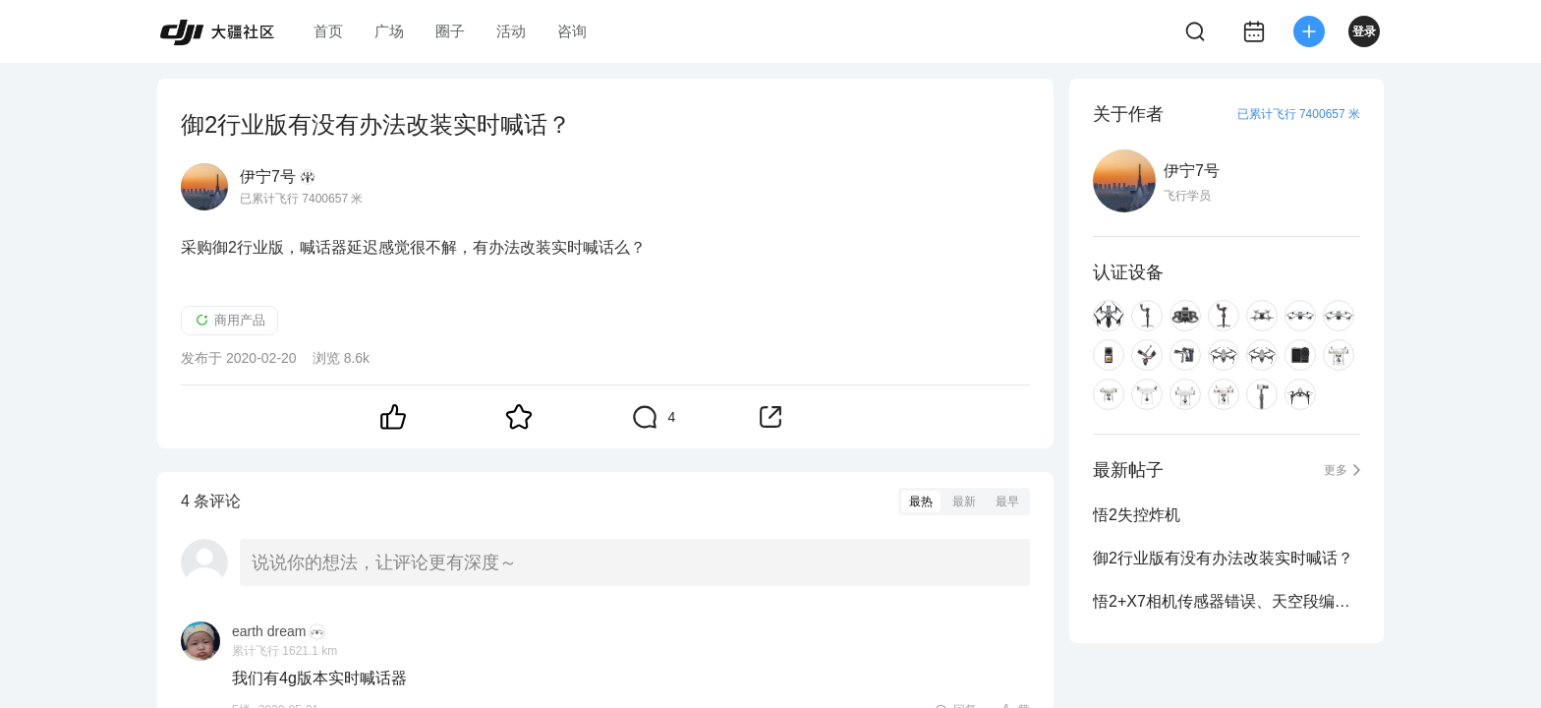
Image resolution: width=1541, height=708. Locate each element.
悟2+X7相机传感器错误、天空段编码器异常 (1226, 601)
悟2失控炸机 (1136, 514)
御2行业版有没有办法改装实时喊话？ (1223, 558)
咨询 (572, 31)
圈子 (450, 31)
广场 (389, 31)
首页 (328, 31)
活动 (511, 31)
